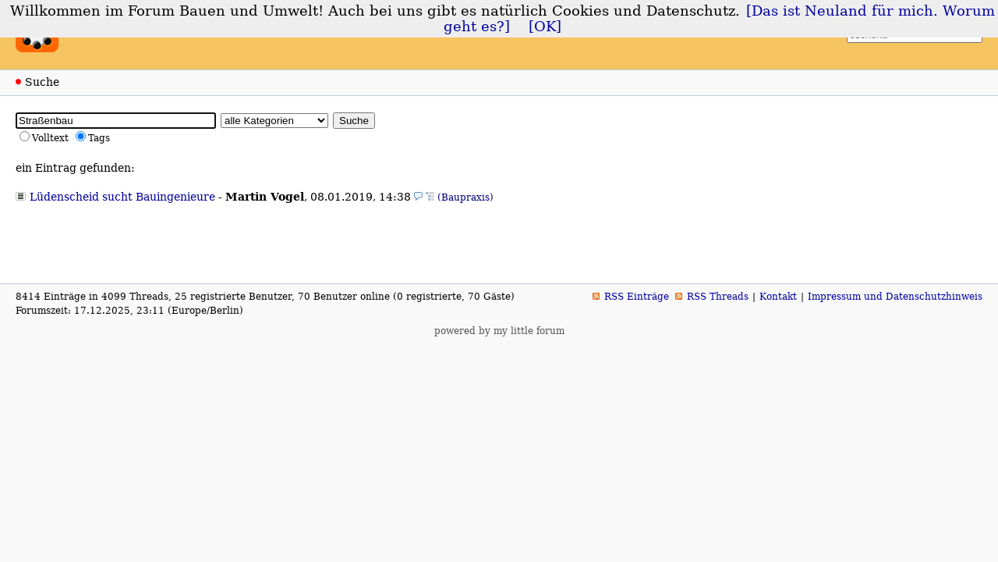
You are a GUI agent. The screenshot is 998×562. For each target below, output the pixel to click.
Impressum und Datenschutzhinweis (895, 296)
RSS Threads (717, 296)
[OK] (545, 26)
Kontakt (778, 296)
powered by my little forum (499, 330)
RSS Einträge (636, 296)
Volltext (50, 138)
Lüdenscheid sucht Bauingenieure (122, 196)
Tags (99, 138)
